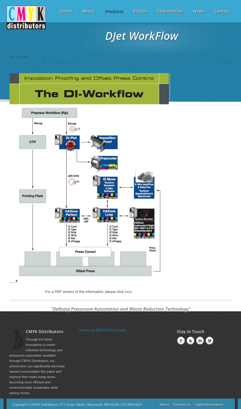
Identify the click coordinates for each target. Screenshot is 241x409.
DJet (48, 56)
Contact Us (182, 404)
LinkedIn (199, 341)
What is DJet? (188, 76)
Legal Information (209, 404)
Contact (222, 11)
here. (129, 292)
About (88, 11)
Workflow (184, 81)
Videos (140, 11)
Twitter (189, 341)
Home (36, 56)
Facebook (180, 341)
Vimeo (208, 341)
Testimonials (170, 11)
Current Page (66, 56)
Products (114, 9)
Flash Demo (186, 97)
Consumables (188, 86)
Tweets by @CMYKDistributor (102, 330)
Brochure (184, 92)
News (198, 11)
